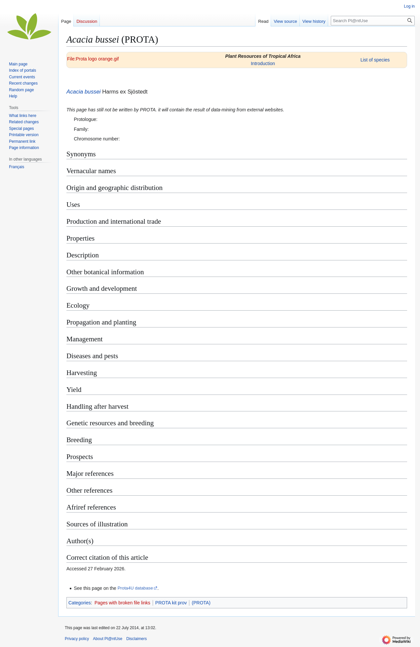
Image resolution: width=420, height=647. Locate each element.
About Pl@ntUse (107, 638)
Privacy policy (77, 638)
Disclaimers (136, 638)
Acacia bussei (83, 92)
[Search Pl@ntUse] (373, 20)
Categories (79, 602)
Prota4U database (135, 588)
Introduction (263, 63)
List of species (375, 59)
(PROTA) (201, 602)
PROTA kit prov (171, 602)
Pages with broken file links (122, 602)
